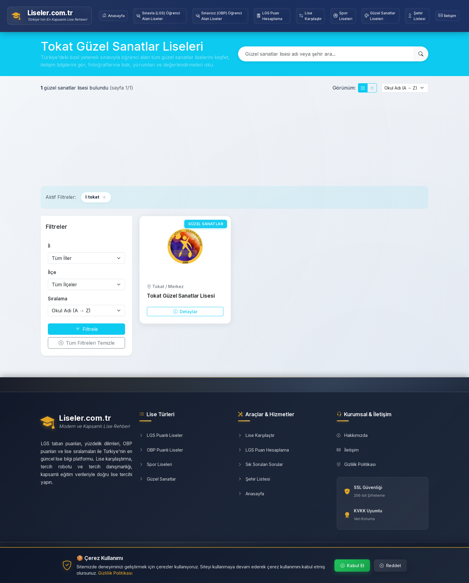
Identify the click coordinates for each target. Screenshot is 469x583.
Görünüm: (344, 88)
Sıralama (57, 299)
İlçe (52, 272)
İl (49, 246)
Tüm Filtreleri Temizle (87, 343)
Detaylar (185, 311)
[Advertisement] (234, 139)
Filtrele (86, 329)
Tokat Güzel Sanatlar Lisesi (181, 296)
